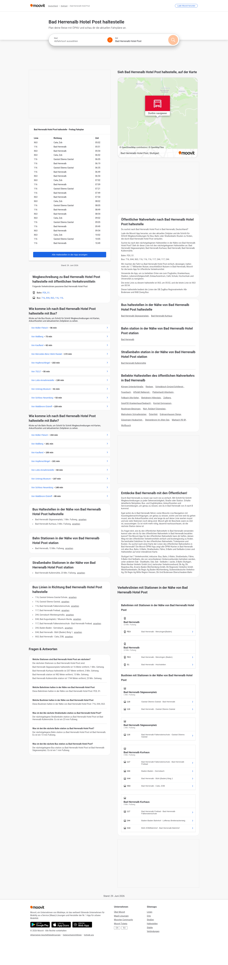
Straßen (150, 920)
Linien (149, 912)
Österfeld (153, 414)
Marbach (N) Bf (179, 420)
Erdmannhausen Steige (170, 414)
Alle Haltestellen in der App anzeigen (69, 254)
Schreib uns (89, 935)
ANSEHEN (82, 519)
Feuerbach (126, 392)
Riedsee (149, 386)
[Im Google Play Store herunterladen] (40, 925)
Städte (150, 927)
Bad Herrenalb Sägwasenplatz (135, 316)
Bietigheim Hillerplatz (151, 398)
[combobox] (79, 41)
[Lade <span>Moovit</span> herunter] (186, 6)
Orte (149, 916)
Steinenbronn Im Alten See (157, 420)
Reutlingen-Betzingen (131, 409)
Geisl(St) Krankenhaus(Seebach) (136, 403)
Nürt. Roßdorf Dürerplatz (154, 409)
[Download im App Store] (61, 925)
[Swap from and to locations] (110, 40)
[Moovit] (37, 6)
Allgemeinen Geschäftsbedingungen (45, 935)
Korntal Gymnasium (162, 403)
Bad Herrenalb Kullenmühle (133, 363)
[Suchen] (173, 40)
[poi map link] (157, 117)
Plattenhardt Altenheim (162, 392)
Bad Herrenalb (127, 339)
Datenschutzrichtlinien (72, 935)
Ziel (116, 38)
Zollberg (167, 398)
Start (56, 38)
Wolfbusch (126, 425)
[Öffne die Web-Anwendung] (82, 925)
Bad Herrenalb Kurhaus (161, 316)
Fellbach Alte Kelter (130, 398)
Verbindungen (153, 931)
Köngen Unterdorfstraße (132, 386)
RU (124, 928)
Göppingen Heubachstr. (132, 420)
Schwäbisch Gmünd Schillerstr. (169, 386)
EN (117, 928)
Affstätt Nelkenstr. (141, 392)
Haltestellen (152, 923)
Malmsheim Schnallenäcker (133, 414)
